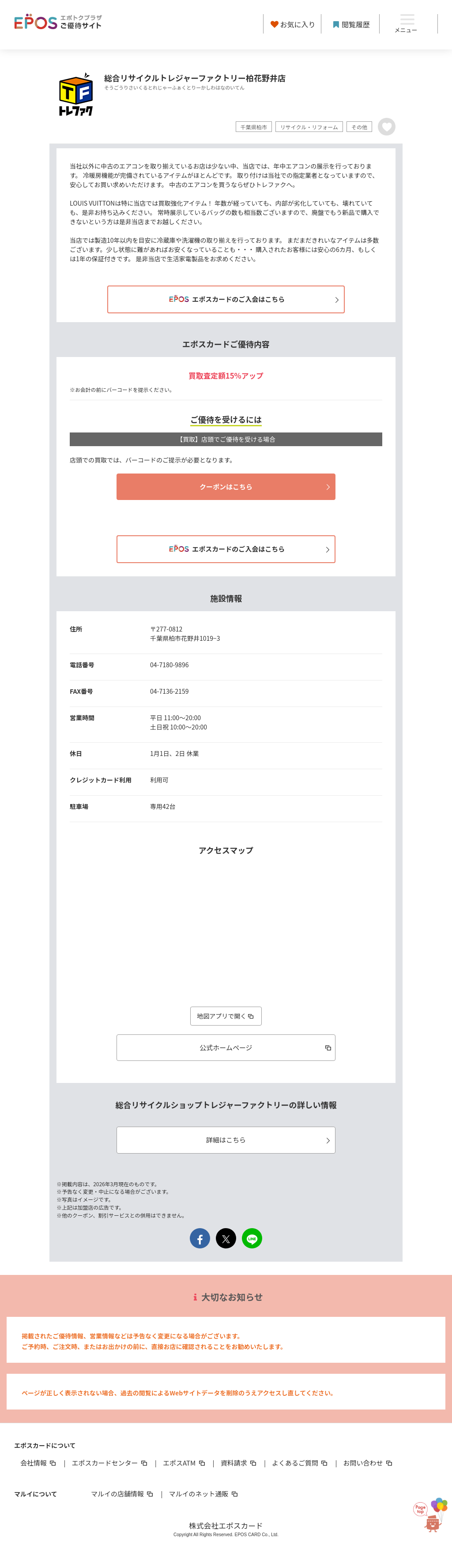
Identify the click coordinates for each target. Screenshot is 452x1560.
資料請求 (239, 1462)
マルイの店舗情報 (122, 1493)
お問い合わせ (368, 1462)
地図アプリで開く (226, 1015)
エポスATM (185, 1462)
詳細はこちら (269, 1139)
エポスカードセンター (110, 1462)
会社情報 (38, 1462)
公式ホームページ (266, 1047)
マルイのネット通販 (204, 1493)
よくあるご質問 (300, 1462)
